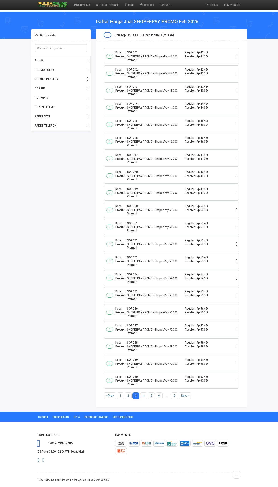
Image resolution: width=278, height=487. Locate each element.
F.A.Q (77, 416)
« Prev (110, 395)
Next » (185, 395)
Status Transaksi (107, 4)
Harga (129, 4)
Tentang (43, 416)
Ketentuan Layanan (96, 416)
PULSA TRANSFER (61, 79)
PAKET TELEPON (61, 126)
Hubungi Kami (61, 416)
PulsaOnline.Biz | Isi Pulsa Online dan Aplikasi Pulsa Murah (69, 480)
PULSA (61, 60)
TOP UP (61, 88)
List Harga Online (123, 416)
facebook (147, 4)
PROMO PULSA (61, 70)
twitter (43, 460)
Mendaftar (232, 4)
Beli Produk (81, 4)
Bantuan (166, 4)
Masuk (212, 4)
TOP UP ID (61, 98)
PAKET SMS (61, 116)
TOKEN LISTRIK (61, 107)
